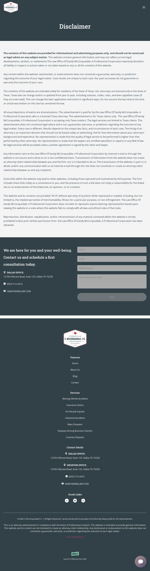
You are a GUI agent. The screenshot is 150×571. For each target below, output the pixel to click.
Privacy (70, 537)
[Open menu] (143, 7)
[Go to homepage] (75, 339)
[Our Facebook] (67, 500)
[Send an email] (38, 294)
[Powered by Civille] (75, 556)
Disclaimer (79, 537)
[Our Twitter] (75, 500)
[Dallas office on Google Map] (38, 277)
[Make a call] (38, 287)
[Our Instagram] (83, 500)
